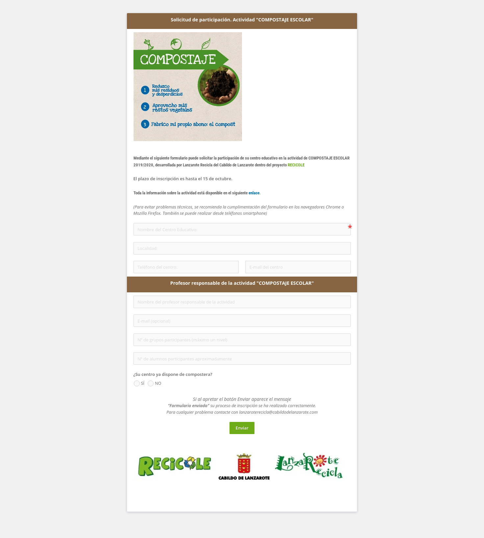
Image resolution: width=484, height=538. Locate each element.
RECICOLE (296, 164)
